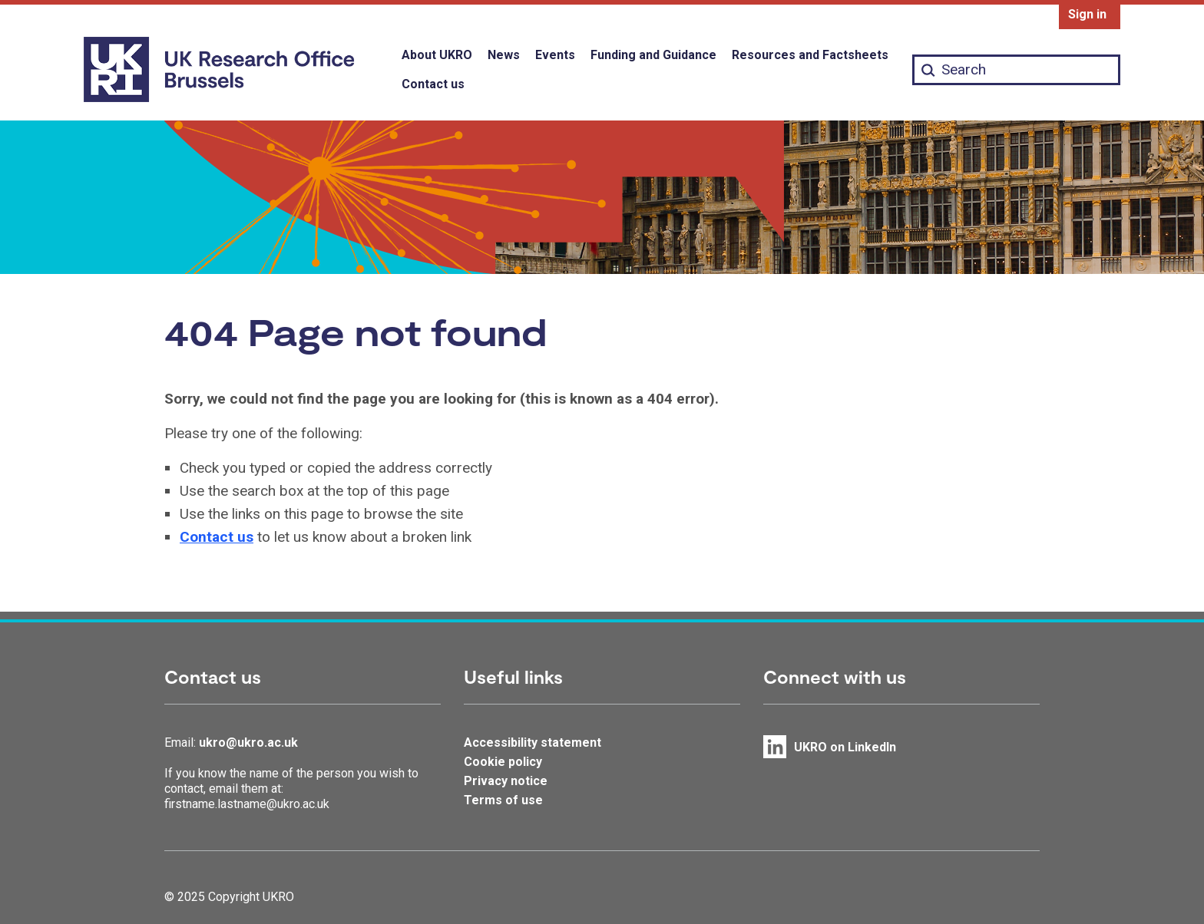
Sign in (1087, 14)
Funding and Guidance (653, 55)
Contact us (433, 84)
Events (555, 55)
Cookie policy (503, 761)
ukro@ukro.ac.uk (248, 742)
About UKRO (437, 55)
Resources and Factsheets (810, 55)
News (504, 55)
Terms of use (503, 800)
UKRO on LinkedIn (845, 747)
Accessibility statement (532, 742)
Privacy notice (505, 781)
